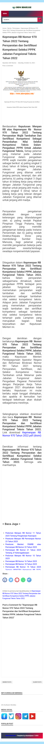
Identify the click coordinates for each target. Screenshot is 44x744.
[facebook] (4, 580)
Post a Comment (7, 66)
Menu (5, 13)
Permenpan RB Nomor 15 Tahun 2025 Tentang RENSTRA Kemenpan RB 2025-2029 (23, 570)
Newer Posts (7, 682)
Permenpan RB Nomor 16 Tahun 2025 (21, 561)
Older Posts (37, 682)
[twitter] (11, 580)
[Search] (19, 20)
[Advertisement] (22, 494)
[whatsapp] (23, 580)
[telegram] (29, 580)
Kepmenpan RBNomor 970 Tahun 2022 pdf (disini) (22, 434)
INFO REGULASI (11, 735)
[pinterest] (17, 580)
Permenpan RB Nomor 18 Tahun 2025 (21, 564)
